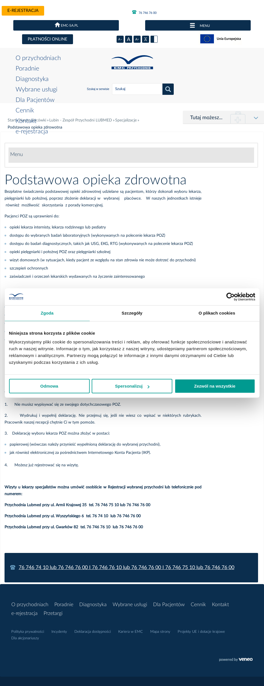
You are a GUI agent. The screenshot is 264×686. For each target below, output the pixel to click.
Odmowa (49, 386)
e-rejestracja (22, 10)
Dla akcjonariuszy (25, 638)
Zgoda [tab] (47, 313)
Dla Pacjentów (35, 100)
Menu (16, 154)
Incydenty (59, 632)
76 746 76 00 (144, 12)
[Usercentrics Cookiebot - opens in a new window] (230, 296)
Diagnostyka (32, 79)
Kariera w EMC (130, 632)
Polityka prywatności (27, 632)
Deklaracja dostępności (92, 632)
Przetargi (53, 613)
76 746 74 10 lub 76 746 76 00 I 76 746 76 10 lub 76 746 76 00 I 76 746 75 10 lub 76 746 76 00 (126, 567)
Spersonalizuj (132, 386)
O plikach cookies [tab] (217, 313)
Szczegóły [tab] (132, 313)
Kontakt (26, 121)
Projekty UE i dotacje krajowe (201, 632)
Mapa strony (160, 632)
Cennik (25, 110)
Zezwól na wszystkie (214, 386)
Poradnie (27, 68)
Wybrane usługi (36, 89)
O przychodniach (38, 58)
